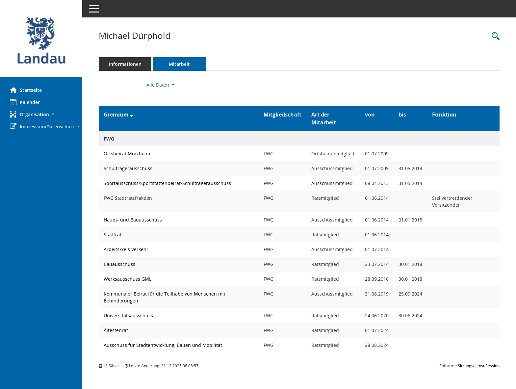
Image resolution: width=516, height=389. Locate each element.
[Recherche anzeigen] (494, 36)
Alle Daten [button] (160, 85)
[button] (41, 114)
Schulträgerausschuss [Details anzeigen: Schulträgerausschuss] (128, 168)
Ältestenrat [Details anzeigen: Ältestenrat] (116, 330)
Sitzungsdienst (479, 366)
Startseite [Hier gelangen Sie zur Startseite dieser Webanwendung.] (26, 90)
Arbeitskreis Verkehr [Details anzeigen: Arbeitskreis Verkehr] (126, 249)
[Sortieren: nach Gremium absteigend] (131, 114)
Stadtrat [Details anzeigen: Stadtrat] (112, 234)
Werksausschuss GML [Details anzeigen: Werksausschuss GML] (127, 279)
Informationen (125, 64)
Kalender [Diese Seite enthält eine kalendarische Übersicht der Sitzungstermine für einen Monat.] (25, 102)
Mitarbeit (179, 64)
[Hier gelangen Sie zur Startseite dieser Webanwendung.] (41, 41)
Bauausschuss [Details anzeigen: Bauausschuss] (119, 264)
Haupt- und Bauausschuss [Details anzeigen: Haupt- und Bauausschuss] (133, 220)
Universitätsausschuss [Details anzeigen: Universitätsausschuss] (128, 315)
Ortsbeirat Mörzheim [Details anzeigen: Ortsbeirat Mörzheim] (127, 153)
